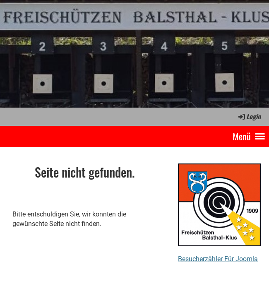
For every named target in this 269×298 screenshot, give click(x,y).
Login (249, 116)
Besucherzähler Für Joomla (218, 259)
